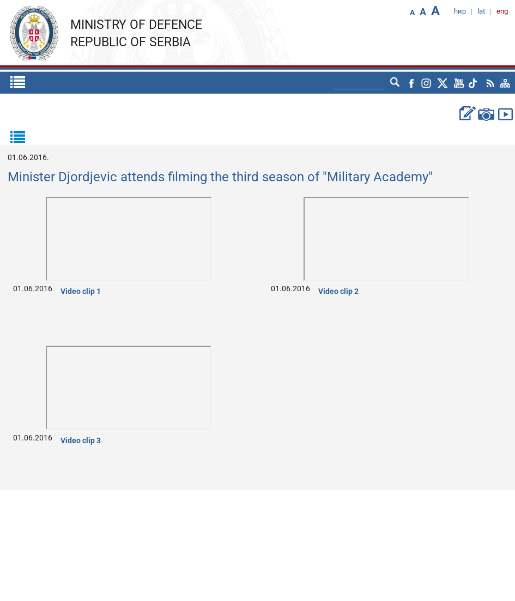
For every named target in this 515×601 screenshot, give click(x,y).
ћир (460, 11)
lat (481, 11)
